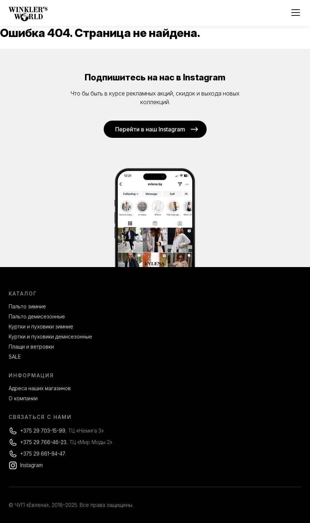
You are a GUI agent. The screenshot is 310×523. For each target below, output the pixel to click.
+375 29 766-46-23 (43, 442)
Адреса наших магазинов (40, 388)
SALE (15, 357)
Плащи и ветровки (31, 347)
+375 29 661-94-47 (42, 453)
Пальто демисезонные (37, 316)
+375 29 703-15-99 (42, 431)
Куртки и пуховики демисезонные (50, 336)
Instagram (31, 465)
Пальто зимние (27, 306)
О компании (23, 398)
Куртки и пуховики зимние (41, 326)
